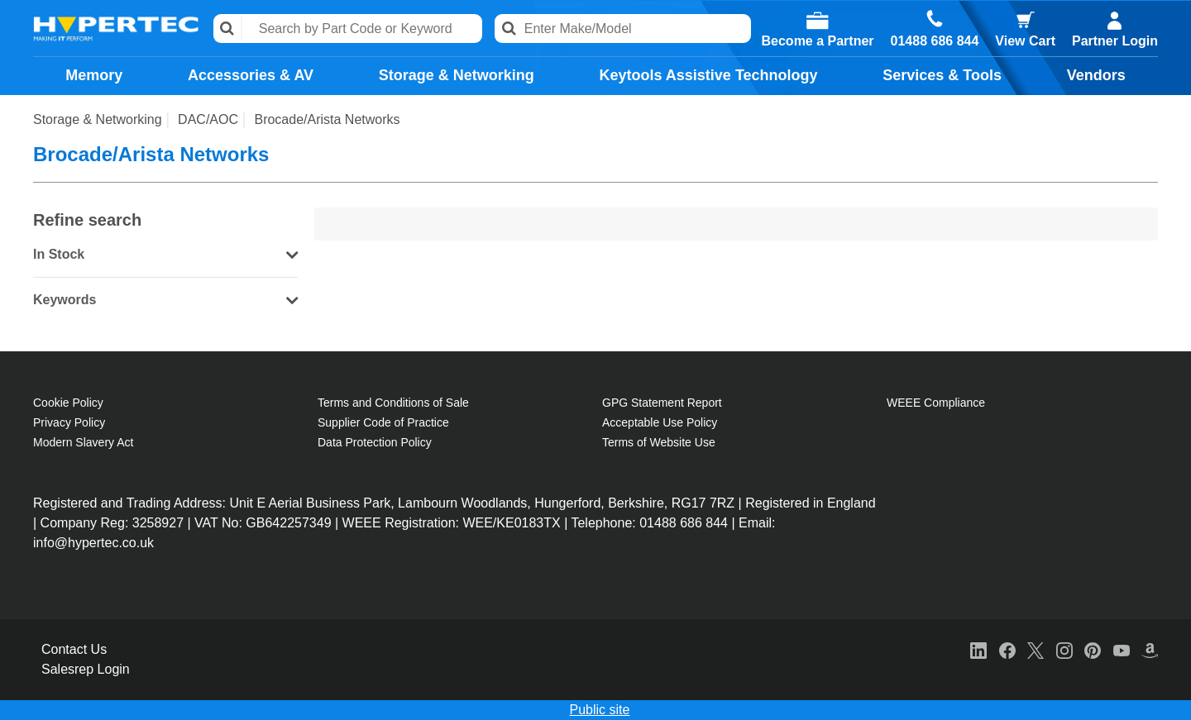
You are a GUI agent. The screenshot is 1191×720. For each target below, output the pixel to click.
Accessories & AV (250, 75)
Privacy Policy (69, 422)
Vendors (1096, 75)
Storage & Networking (456, 75)
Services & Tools (942, 75)
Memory (93, 75)
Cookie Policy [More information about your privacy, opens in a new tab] (233, 713)
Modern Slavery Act (83, 442)
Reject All (906, 700)
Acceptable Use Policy (659, 422)
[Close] (1164, 700)
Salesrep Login (85, 669)
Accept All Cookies (1031, 700)
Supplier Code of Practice (383, 422)
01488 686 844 (935, 41)
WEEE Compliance (936, 402)
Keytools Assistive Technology (708, 75)
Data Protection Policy (375, 442)
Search (227, 29)
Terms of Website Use (658, 442)
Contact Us (74, 649)
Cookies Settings (787, 700)
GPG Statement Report (662, 402)
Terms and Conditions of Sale (393, 402)
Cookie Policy (68, 402)
